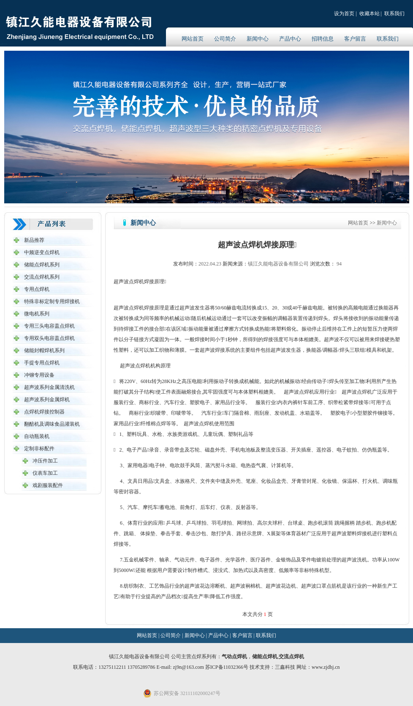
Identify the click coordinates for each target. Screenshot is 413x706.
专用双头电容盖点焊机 (49, 338)
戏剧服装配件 (48, 485)
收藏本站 (369, 13)
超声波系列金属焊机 (47, 399)
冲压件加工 (45, 461)
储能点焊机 (264, 656)
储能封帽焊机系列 (44, 350)
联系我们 (394, 13)
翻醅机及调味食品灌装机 (52, 424)
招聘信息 (323, 39)
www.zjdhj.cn (326, 667)
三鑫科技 (285, 667)
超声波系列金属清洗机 (49, 387)
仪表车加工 (45, 473)
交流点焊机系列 (42, 277)
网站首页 (193, 39)
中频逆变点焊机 (42, 252)
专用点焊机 (36, 289)
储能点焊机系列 (42, 265)
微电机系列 (36, 314)
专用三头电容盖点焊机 (49, 326)
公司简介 (225, 39)
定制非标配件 (39, 449)
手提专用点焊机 (42, 363)
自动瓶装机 (36, 436)
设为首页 (344, 13)
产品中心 (290, 39)
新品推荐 (34, 240)
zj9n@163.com (189, 667)
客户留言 (355, 39)
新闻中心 (258, 39)
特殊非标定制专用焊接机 (52, 301)
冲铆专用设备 (39, 375)
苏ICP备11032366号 (226, 667)
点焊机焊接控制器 (44, 412)
